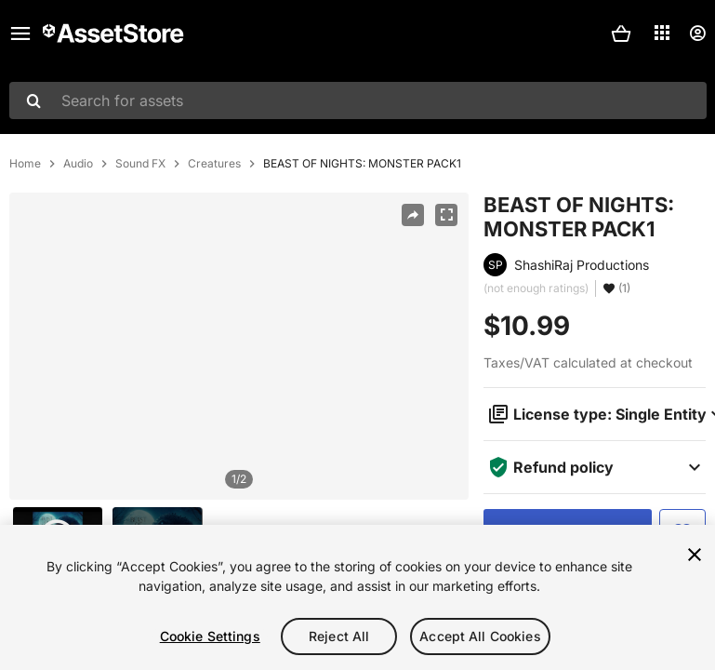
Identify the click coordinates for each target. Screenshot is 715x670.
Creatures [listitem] (214, 163)
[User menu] (697, 33)
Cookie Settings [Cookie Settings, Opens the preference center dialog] (210, 636)
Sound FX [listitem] (140, 163)
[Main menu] (20, 33)
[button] (621, 33)
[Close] (694, 554)
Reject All (339, 636)
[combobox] (358, 100)
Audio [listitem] (78, 163)
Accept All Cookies (480, 636)
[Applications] (662, 32)
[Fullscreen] (446, 215)
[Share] (413, 215)
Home (25, 163)
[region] (239, 346)
